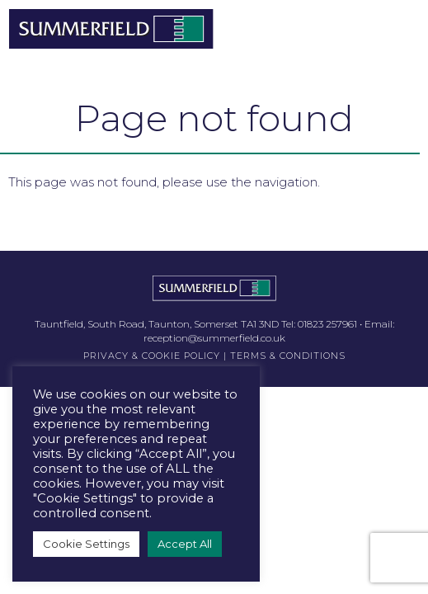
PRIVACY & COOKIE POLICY (151, 355)
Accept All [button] (185, 543)
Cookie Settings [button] (86, 543)
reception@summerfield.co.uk (214, 338)
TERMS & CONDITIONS (288, 355)
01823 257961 (327, 324)
